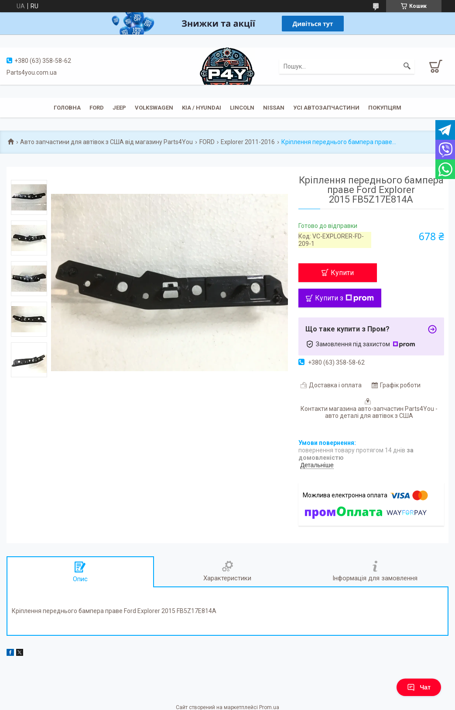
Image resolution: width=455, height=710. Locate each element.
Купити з (344, 298)
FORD (207, 141)
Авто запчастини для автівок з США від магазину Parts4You (106, 141)
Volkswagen (154, 107)
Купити (342, 273)
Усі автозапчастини (326, 107)
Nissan (273, 107)
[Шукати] (407, 66)
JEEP (119, 107)
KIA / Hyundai (201, 107)
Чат (419, 687)
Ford (96, 107)
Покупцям (384, 107)
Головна (67, 107)
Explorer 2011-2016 (248, 141)
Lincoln (242, 107)
